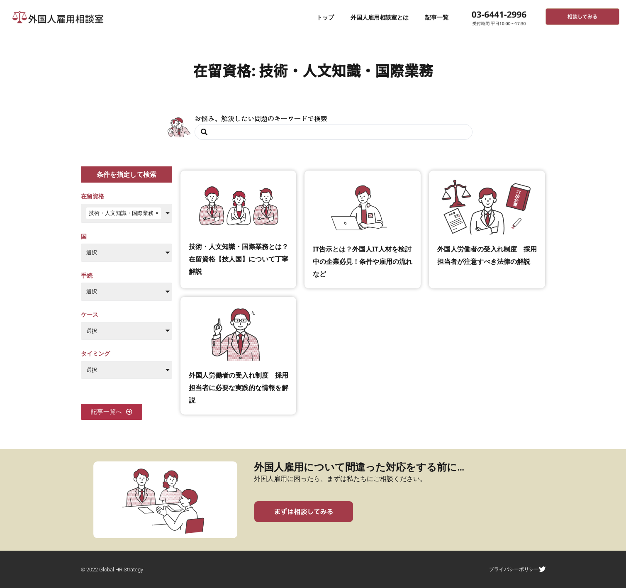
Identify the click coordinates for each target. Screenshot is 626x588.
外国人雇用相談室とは (380, 17)
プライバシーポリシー (519, 569)
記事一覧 (436, 17)
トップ (325, 17)
